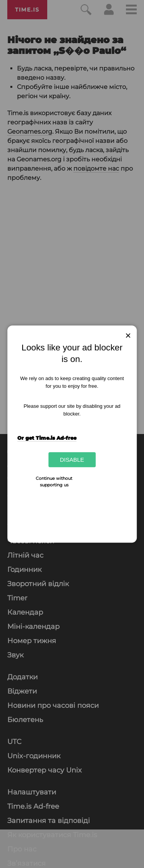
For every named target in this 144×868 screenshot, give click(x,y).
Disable (72, 459)
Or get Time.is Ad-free (46, 438)
